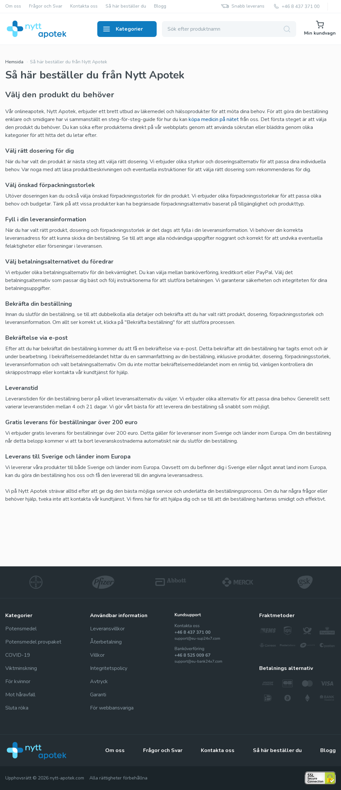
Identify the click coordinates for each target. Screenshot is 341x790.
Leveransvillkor (107, 628)
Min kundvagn (320, 28)
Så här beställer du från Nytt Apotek (68, 62)
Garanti (98, 694)
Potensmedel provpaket (33, 642)
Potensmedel (21, 628)
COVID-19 (17, 655)
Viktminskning (21, 668)
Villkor (97, 655)
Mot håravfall (20, 694)
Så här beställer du (126, 6)
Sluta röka (16, 707)
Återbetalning (106, 642)
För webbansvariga (112, 707)
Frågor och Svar (45, 6)
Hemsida (14, 62)
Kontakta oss (84, 6)
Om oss (13, 6)
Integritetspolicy (108, 668)
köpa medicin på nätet (214, 119)
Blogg (160, 6)
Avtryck (99, 681)
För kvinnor (17, 681)
